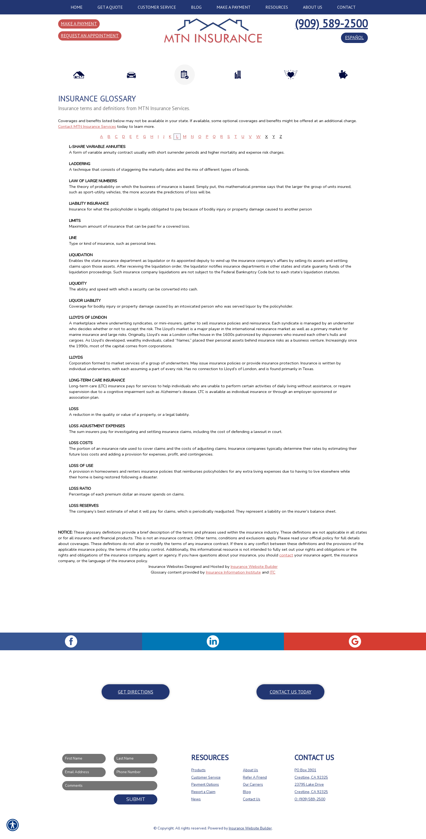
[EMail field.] (84, 772)
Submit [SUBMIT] (135, 799)
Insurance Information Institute (233, 623)
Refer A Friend (255, 777)
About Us (250, 770)
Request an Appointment (90, 36)
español (354, 38)
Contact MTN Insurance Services (87, 177)
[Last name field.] (135, 759)
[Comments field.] (109, 786)
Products (198, 770)
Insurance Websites (166, 617)
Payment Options (205, 784)
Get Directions (135, 692)
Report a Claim (203, 792)
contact (286, 605)
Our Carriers (253, 784)
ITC (272, 623)
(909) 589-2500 (331, 23)
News (196, 799)
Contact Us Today (290, 692)
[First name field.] (84, 759)
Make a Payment (79, 24)
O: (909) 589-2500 (310, 799)
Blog (247, 792)
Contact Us (251, 799)
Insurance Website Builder (254, 617)
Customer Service (206, 777)
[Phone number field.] (135, 772)
